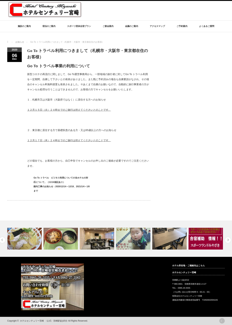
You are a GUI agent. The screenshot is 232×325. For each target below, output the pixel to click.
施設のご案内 (24, 26)
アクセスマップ (157, 26)
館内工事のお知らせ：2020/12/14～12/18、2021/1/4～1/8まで (62, 188)
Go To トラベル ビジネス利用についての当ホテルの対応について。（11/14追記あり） (61, 179)
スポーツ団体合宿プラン (79, 26)
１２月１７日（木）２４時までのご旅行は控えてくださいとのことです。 (69, 140)
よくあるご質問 (206, 26)
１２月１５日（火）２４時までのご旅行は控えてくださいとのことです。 (69, 109)
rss (222, 321)
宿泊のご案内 (48, 26)
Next (228, 240)
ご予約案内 (182, 26)
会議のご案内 (131, 26)
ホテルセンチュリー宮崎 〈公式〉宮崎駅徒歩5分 (43, 321)
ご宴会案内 (108, 26)
